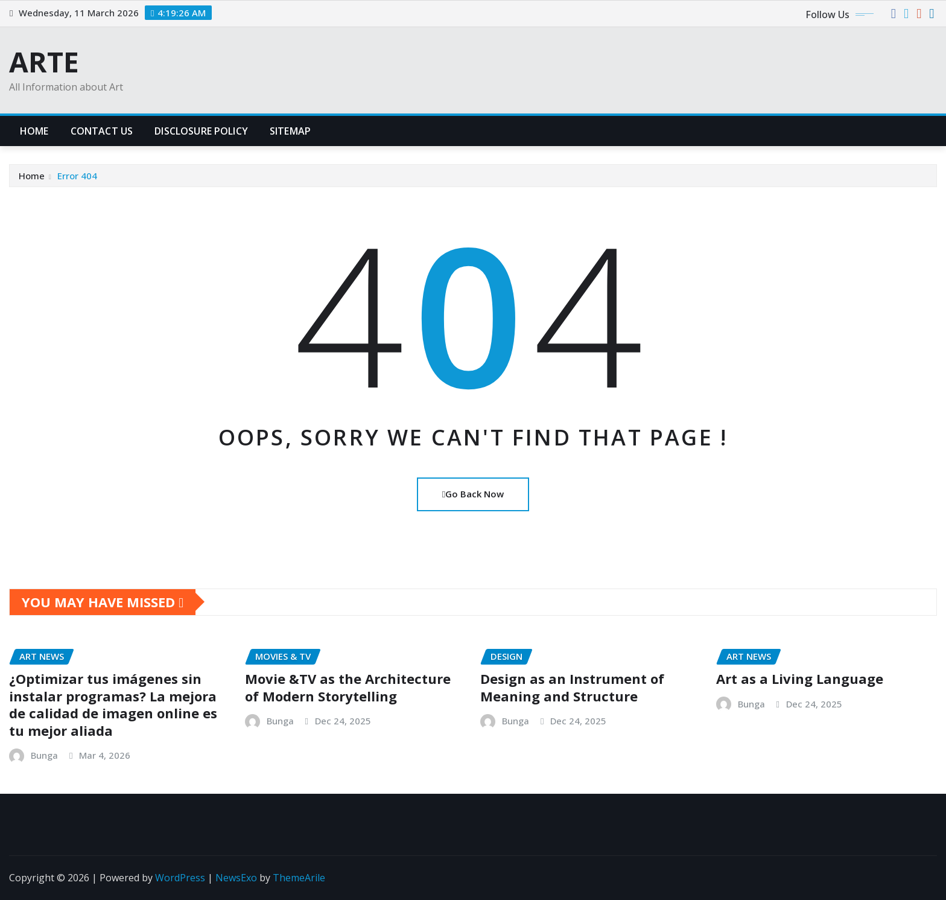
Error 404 (77, 176)
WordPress (180, 877)
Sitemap (290, 131)
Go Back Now (473, 494)
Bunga (44, 755)
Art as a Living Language (799, 678)
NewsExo (236, 877)
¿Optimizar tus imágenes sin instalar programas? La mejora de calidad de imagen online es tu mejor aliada (113, 704)
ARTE (44, 61)
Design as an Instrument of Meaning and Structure (572, 687)
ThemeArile (299, 877)
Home (34, 131)
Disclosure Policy (201, 131)
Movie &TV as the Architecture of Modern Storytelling (348, 687)
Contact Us (102, 131)
